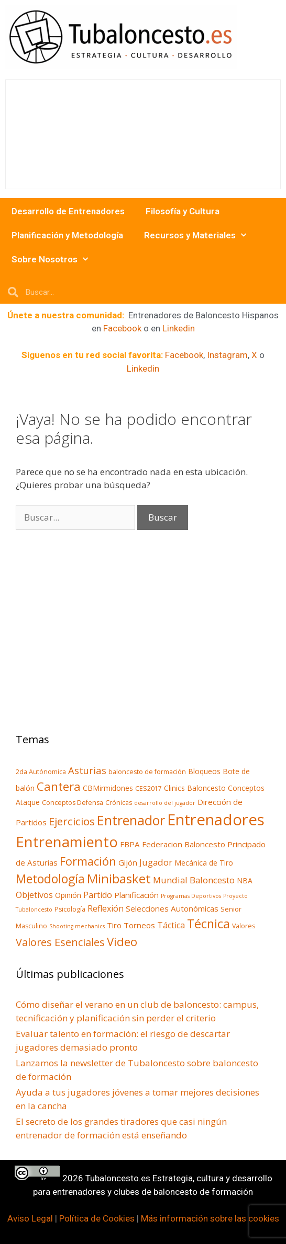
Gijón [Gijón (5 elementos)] (127, 862)
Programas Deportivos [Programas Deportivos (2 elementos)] (191, 896)
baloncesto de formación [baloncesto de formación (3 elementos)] (147, 771)
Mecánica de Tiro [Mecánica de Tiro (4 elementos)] (203, 863)
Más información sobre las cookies (210, 1218)
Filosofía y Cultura (182, 211)
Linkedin (178, 328)
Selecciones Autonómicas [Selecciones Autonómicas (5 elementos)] (172, 908)
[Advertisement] (89, 640)
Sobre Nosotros (50, 259)
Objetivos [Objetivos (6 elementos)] (34, 895)
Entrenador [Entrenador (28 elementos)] (131, 820)
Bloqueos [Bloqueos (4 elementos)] (204, 771)
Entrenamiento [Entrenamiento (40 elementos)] (67, 841)
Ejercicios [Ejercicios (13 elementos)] (72, 821)
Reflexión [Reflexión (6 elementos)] (105, 908)
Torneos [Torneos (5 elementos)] (139, 925)
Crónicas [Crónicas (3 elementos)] (118, 802)
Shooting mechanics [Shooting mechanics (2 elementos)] (77, 926)
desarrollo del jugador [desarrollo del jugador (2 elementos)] (164, 803)
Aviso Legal (30, 1218)
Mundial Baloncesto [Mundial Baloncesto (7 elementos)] (194, 880)
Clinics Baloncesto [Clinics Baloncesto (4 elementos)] (195, 788)
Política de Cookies (97, 1218)
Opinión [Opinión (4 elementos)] (68, 895)
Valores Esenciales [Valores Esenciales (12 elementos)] (60, 942)
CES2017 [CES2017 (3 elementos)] (148, 788)
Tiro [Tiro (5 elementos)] (114, 925)
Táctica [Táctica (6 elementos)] (171, 925)
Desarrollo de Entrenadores (68, 211)
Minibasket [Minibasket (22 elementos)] (119, 878)
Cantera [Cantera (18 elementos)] (59, 786)
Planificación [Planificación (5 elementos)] (136, 895)
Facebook (122, 328)
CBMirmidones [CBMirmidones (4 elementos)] (108, 788)
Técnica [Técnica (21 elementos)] (208, 923)
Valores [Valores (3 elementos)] (243, 926)
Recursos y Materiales (195, 235)
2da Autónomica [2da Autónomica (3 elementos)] (41, 771)
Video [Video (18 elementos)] (122, 942)
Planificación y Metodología (67, 235)
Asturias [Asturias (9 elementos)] (87, 770)
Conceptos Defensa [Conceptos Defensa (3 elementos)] (72, 802)
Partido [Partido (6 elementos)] (97, 895)
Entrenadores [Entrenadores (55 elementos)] (216, 819)
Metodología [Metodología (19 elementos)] (50, 879)
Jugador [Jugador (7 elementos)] (155, 862)
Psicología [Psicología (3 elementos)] (69, 909)
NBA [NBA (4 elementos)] (244, 880)
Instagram (227, 355)
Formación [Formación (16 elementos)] (88, 861)
